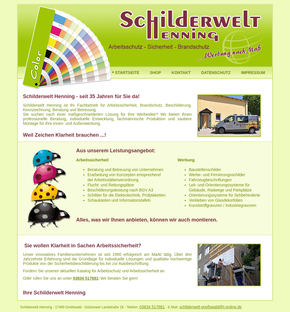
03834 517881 (86, 278)
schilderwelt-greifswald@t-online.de (210, 307)
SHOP (155, 72)
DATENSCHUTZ (216, 72)
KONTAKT (181, 72)
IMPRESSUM (253, 72)
